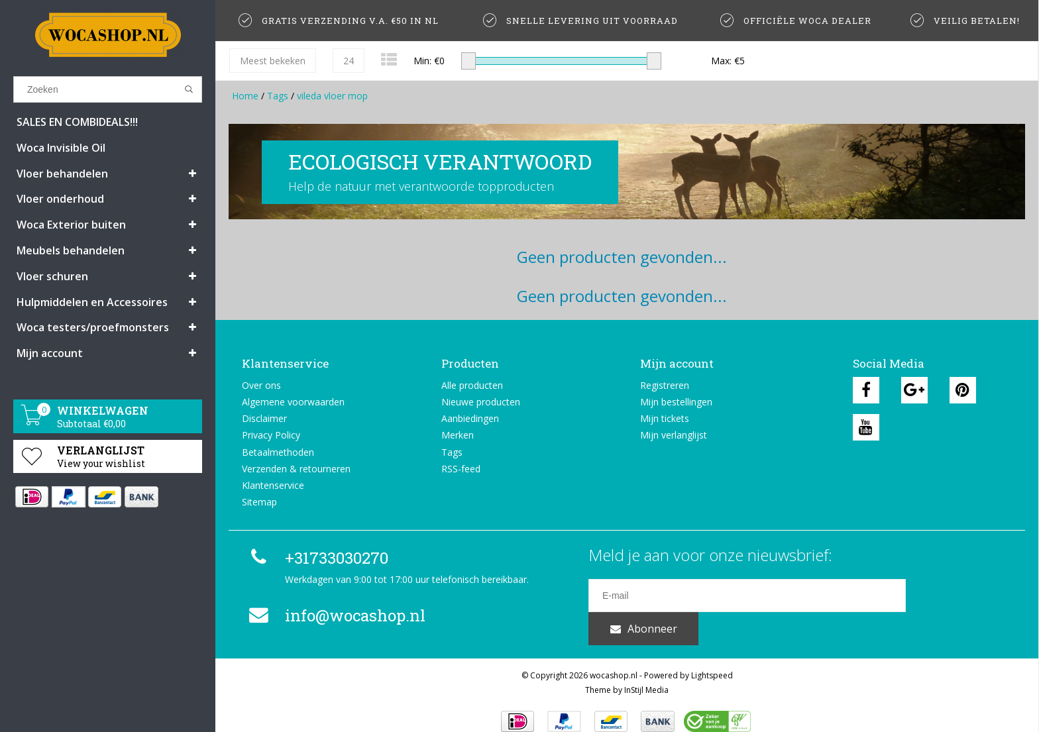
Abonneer (959, 595)
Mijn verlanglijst (673, 435)
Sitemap (259, 502)
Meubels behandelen (71, 250)
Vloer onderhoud (60, 198)
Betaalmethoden (278, 452)
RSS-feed (460, 468)
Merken (457, 435)
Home (245, 95)
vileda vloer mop (332, 95)
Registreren (664, 385)
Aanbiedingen (470, 418)
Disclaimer (264, 418)
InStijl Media (646, 672)
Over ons (261, 385)
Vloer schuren (52, 276)
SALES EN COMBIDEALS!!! (77, 122)
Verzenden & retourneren (296, 468)
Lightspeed (712, 658)
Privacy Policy (271, 435)
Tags (277, 95)
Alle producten (472, 385)
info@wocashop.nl (335, 615)
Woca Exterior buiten (71, 224)
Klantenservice (273, 485)
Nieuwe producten (480, 401)
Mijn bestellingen (676, 401)
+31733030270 (316, 557)
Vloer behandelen (62, 173)
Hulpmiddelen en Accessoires (92, 302)
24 (348, 60)
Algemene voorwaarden (293, 401)
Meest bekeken (272, 60)
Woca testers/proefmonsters (93, 327)
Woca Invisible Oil (61, 147)
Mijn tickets (664, 418)
